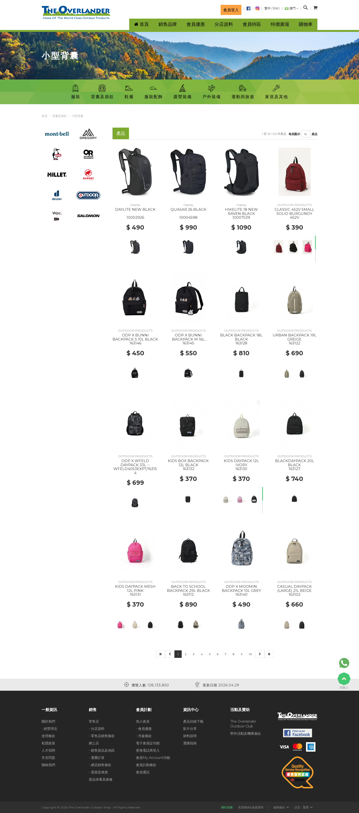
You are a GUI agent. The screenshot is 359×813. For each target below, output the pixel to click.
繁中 (267, 8)
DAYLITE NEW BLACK (135, 209)
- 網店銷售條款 (100, 765)
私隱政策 (48, 743)
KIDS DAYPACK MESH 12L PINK (135, 588)
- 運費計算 (97, 757)
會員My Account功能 (153, 757)
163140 (241, 594)
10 (250, 654)
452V (294, 217)
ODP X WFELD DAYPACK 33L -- (135, 462)
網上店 (94, 743)
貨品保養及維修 (100, 779)
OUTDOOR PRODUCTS (294, 205)
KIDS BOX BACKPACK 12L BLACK (188, 462)
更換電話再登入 (148, 750)
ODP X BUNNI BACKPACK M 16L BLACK (188, 339)
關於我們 (48, 721)
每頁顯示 (294, 134)
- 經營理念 (49, 728)
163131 (135, 594)
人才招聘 (48, 750)
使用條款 (48, 736)
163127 (294, 468)
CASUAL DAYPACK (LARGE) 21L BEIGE (294, 588)
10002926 (135, 217)
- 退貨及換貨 (98, 772)
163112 (188, 594)
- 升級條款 (144, 736)
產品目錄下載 (193, 721)
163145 (188, 343)
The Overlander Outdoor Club (243, 723)
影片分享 (190, 728)
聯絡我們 (48, 765)
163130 (241, 468)
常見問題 (48, 757)
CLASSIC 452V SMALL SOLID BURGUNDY (294, 211)
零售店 (94, 721)
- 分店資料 (97, 728)
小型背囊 (77, 116)
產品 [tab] (120, 133)
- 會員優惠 (144, 728)
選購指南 (190, 743)
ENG (276, 8)
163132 (188, 468)
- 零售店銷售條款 (102, 736)
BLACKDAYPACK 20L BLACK (294, 462)
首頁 (44, 116)
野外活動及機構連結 (245, 733)
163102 (294, 594)
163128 (241, 343)
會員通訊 (143, 772)
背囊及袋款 (59, 116)
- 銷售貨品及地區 (102, 750)
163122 (294, 343)
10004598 (188, 217)
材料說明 (190, 736)
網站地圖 (227, 807)
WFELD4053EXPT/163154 (135, 470)
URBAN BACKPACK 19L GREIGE (294, 337)
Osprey (135, 205)
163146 (135, 343)
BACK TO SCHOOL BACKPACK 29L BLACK (188, 588)
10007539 (241, 217)
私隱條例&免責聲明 (250, 807)
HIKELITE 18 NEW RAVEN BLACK (241, 211)
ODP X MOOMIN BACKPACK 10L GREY (241, 588)
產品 (314, 134)
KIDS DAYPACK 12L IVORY (241, 462)
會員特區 (252, 24)
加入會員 (143, 721)
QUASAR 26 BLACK (188, 209)
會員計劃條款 (146, 765)
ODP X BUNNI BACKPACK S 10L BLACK (135, 337)
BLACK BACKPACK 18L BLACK (241, 337)
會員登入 (231, 9)
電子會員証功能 (148, 743)
